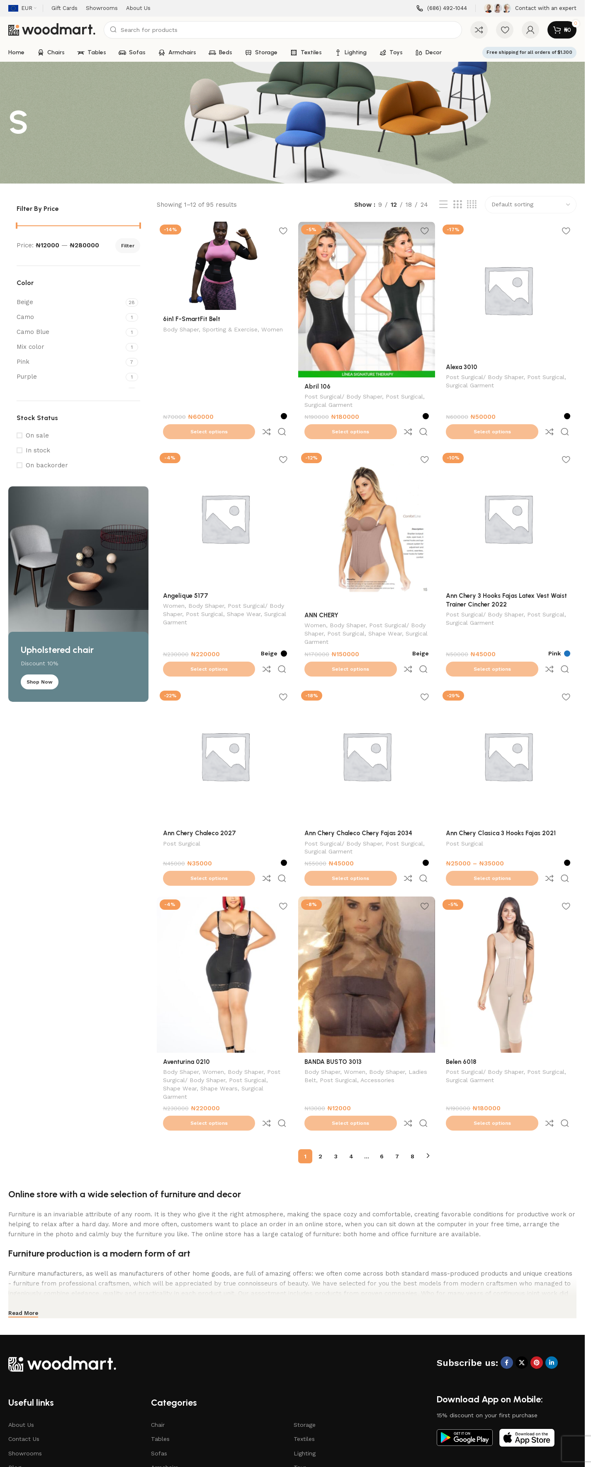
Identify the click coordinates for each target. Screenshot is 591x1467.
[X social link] (522, 1293)
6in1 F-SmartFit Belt (191, 317)
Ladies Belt (322, 1028)
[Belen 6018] (509, 924)
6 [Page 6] (382, 1086)
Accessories (399, 1028)
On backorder (47, 465)
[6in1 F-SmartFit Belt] (224, 265)
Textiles (304, 1369)
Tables (160, 1369)
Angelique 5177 (185, 576)
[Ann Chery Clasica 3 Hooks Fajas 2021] (509, 722)
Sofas (159, 1383)
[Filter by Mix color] (70, 347)
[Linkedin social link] (551, 1293)
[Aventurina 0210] (224, 924)
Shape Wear (243, 595)
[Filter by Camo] (70, 317)
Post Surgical (405, 395)
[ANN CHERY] (366, 510)
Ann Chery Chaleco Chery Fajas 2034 (359, 798)
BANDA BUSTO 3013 (334, 1009)
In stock (38, 450)
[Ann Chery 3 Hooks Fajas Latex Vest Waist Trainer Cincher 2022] (509, 500)
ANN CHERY (323, 596)
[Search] (283, 30)
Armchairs (164, 1397)
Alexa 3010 (464, 365)
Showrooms (25, 1383)
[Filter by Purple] (70, 376)
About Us (21, 1355)
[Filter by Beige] (70, 302)
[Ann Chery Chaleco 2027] (224, 722)
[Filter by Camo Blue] (70, 332)
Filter (127, 246)
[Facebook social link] (507, 1293)
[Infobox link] (441, 8)
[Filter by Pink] (70, 361)
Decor (302, 1412)
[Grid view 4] (472, 204)
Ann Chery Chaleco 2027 (199, 798)
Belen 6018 (463, 1009)
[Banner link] (78, 594)
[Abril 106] (366, 298)
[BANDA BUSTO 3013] (366, 924)
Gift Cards (22, 1412)
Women (272, 328)
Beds (158, 1412)
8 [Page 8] (412, 1086)
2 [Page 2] (320, 1086)
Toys (300, 1397)
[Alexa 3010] (509, 289)
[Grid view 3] (457, 204)
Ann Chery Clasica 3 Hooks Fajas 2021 (503, 798)
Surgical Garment (330, 403)
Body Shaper (181, 328)
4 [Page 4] (351, 1086)
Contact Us (23, 1369)
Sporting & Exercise (230, 328)
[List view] (443, 204)
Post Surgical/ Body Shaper (344, 395)
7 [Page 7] (397, 1086)
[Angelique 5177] (224, 500)
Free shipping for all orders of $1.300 (529, 52)
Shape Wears (219, 1037)
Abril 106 (319, 384)
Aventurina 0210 (186, 1009)
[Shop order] (530, 204)
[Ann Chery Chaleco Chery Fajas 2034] (366, 722)
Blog (14, 1397)
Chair (158, 1355)
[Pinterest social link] (536, 1293)
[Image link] (62, 1294)
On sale (37, 435)
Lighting (305, 1383)
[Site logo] (51, 29)
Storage (305, 1355)
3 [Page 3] (336, 1086)
